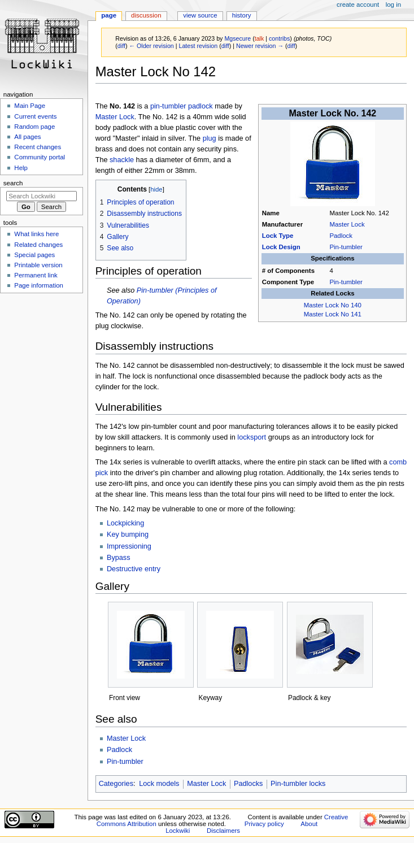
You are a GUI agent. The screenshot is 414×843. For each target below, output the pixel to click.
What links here (36, 234)
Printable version (38, 265)
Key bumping (128, 534)
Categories (116, 784)
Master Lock (346, 224)
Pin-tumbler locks (298, 784)
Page (108, 15)
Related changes (38, 244)
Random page (34, 126)
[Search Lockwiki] (41, 196)
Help (21, 167)
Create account (358, 4)
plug (209, 138)
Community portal (39, 157)
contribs (279, 38)
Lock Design (281, 247)
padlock (200, 106)
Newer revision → (260, 45)
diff (121, 45)
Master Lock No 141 (332, 314)
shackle (122, 160)
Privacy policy (264, 823)
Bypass (118, 558)
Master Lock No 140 (332, 305)
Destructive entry (133, 569)
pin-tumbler (168, 106)
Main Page (29, 105)
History (241, 15)
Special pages (34, 254)
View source (200, 15)
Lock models (159, 784)
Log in (393, 4)
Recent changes (37, 147)
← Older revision (151, 45)
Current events (35, 116)
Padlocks (248, 784)
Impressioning (129, 546)
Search (13, 183)
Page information (38, 285)
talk (259, 38)
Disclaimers (223, 830)
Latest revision (197, 45)
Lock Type (278, 235)
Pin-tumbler (345, 247)
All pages (27, 136)
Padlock (340, 235)
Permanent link (35, 275)
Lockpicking (125, 523)
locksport (251, 437)
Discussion (146, 15)
